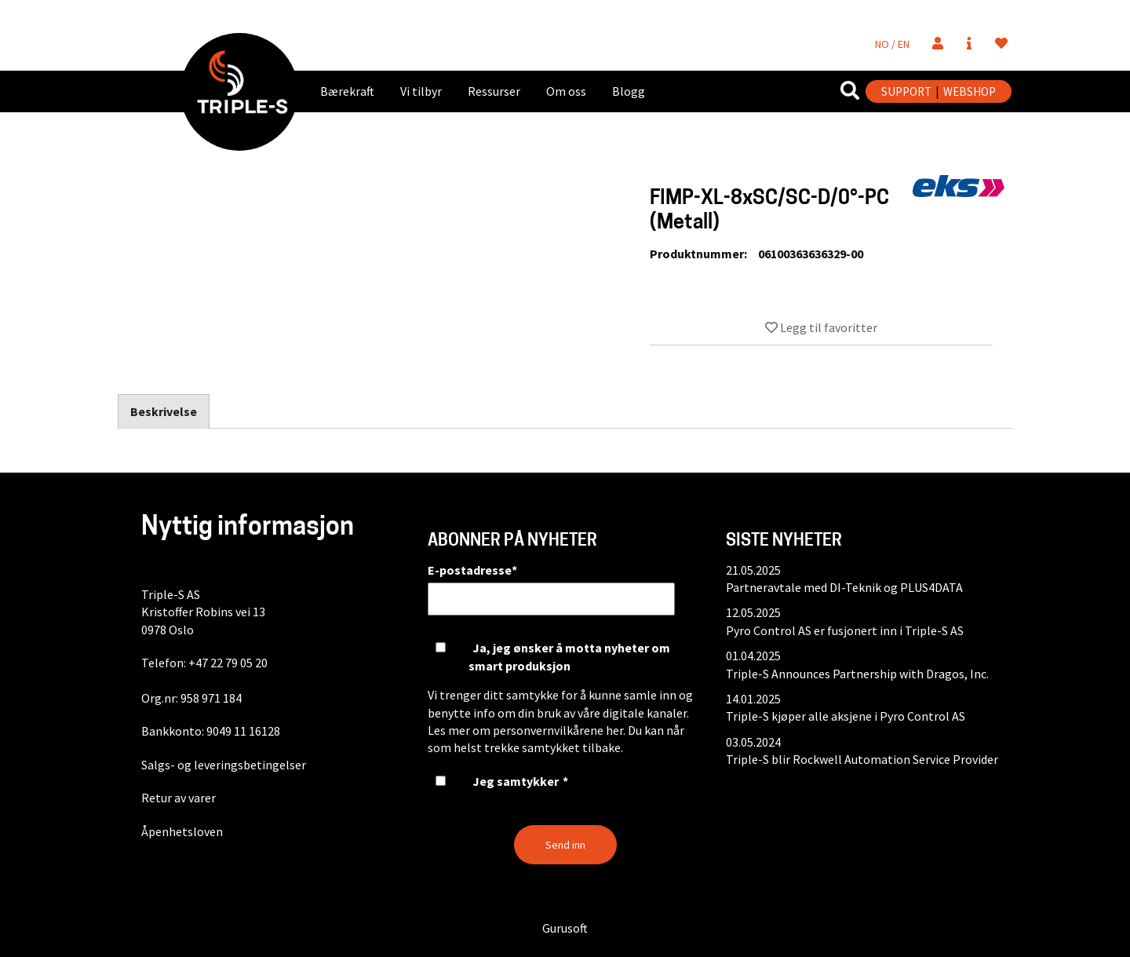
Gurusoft (565, 928)
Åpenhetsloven (182, 831)
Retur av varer (178, 797)
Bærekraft (347, 91)
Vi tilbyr (421, 91)
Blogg (628, 91)
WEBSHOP (969, 91)
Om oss (566, 91)
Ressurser (494, 91)
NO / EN (892, 44)
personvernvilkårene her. (559, 730)
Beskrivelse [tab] (163, 411)
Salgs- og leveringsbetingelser (223, 765)
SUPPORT (906, 91)
